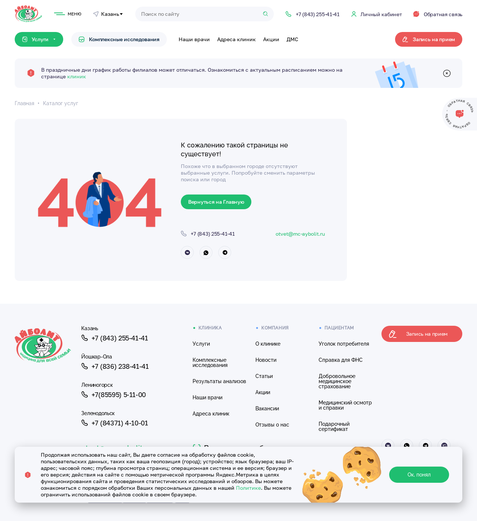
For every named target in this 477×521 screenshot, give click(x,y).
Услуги (201, 343)
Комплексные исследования (119, 39)
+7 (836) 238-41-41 (114, 366)
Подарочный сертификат (334, 426)
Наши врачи (194, 39)
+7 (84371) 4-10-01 (114, 423)
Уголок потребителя (344, 343)
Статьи (264, 376)
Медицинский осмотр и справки (345, 405)
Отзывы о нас (272, 424)
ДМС (292, 39)
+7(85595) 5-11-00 (113, 394)
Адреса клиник (236, 39)
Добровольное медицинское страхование (337, 381)
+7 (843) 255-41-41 (114, 338)
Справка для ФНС (341, 360)
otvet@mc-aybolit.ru (300, 234)
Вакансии (267, 408)
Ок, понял (419, 475)
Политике (248, 488)
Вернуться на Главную (216, 202)
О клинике (267, 343)
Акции (271, 39)
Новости (265, 360)
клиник (76, 76)
